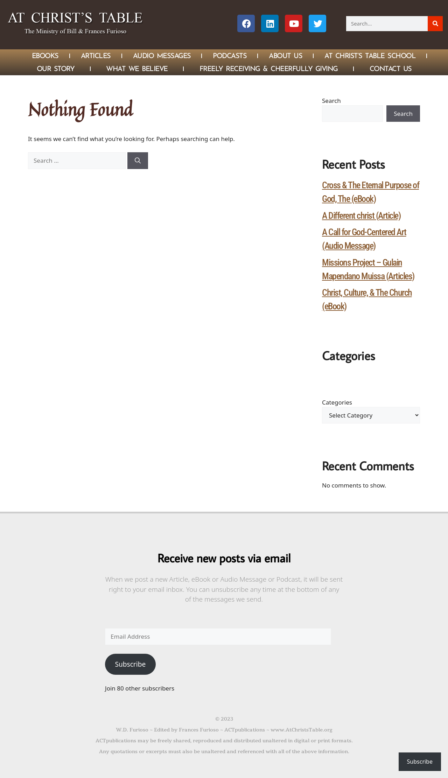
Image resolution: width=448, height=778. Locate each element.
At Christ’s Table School (369, 55)
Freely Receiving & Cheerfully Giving (269, 68)
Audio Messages (162, 55)
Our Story (56, 68)
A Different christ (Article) (361, 215)
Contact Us (391, 68)
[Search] (435, 23)
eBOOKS (45, 55)
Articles (96, 55)
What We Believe (137, 68)
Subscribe (130, 664)
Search (331, 101)
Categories (337, 402)
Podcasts (229, 55)
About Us (285, 55)
